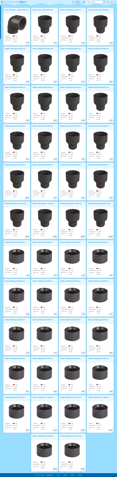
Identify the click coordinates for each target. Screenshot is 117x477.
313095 (98, 351)
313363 (43, 468)
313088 (70, 119)
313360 (43, 429)
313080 (43, 119)
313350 (15, 274)
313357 (15, 351)
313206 (70, 235)
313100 (15, 158)
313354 (15, 313)
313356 (98, 313)
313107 (15, 119)
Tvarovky (11, 2)
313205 (43, 235)
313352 (70, 274)
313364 (70, 468)
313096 (15, 390)
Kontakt (80, 475)
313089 (98, 119)
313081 (43, 158)
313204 (15, 235)
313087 (98, 197)
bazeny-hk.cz (49, 475)
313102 (98, 42)
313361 (70, 429)
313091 (43, 390)
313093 (70, 351)
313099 (15, 429)
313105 (70, 80)
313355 (43, 313)
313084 (98, 158)
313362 (98, 429)
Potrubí (6, 2)
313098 (98, 390)
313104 (43, 80)
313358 (43, 351)
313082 (15, 197)
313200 (43, 42)
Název (78, 2)
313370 (15, 42)
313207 (98, 235)
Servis (58, 475)
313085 (43, 197)
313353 (98, 274)
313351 (43, 274)
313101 (70, 42)
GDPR (72, 475)
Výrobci (65, 475)
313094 (70, 313)
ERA (15, 36)
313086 (70, 197)
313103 (15, 80)
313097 (70, 390)
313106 (98, 80)
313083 (70, 158)
